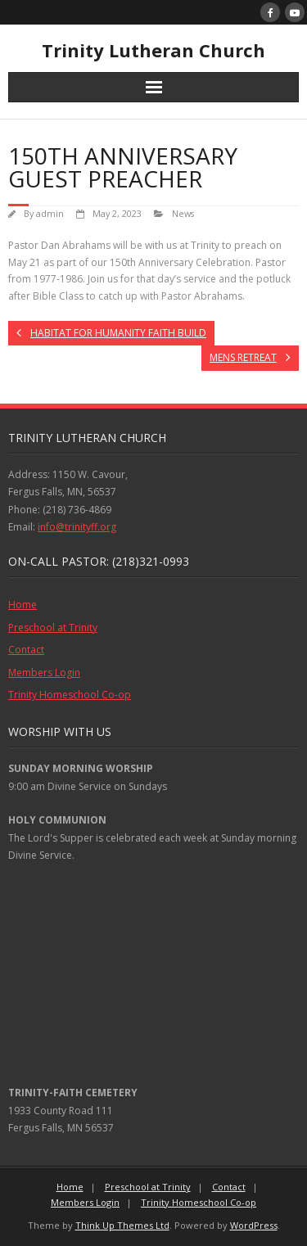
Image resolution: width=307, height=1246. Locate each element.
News (183, 213)
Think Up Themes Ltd (122, 1225)
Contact (26, 650)
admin (50, 213)
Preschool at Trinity (52, 627)
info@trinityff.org (77, 527)
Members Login (44, 672)
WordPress (254, 1225)
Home (22, 605)
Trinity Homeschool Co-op (69, 695)
